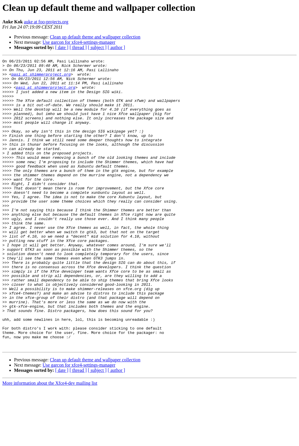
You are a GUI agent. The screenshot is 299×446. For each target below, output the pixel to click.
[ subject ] (97, 47)
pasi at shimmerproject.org (41, 77)
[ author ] (116, 47)
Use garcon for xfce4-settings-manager (79, 42)
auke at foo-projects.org (46, 21)
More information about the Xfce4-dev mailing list (49, 440)
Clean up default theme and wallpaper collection (95, 36)
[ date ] (61, 47)
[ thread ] (78, 47)
